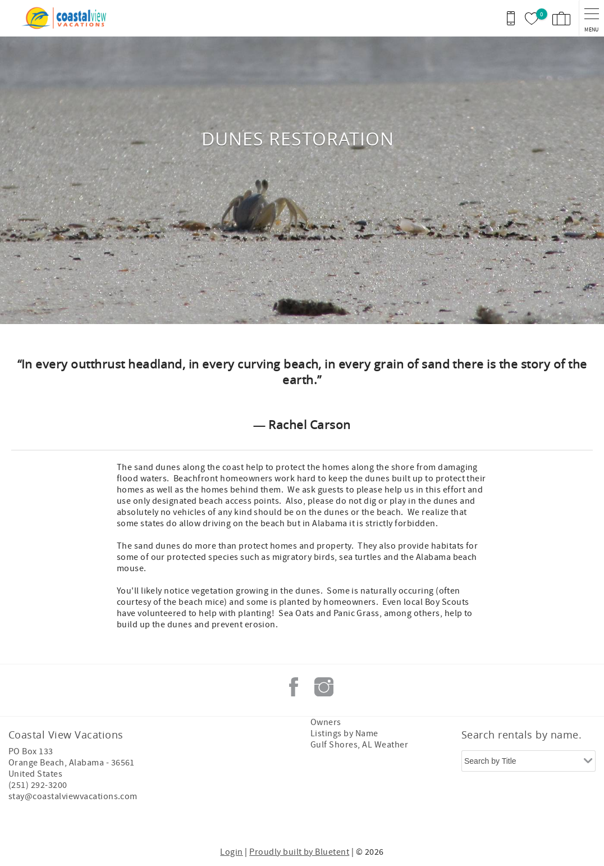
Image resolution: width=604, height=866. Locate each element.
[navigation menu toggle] (591, 18)
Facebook (293, 687)
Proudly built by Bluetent (299, 852)
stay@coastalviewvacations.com (73, 796)
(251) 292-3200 (37, 785)
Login (231, 852)
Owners (325, 722)
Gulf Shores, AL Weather (359, 744)
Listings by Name (344, 733)
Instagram (324, 687)
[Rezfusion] (105, 820)
